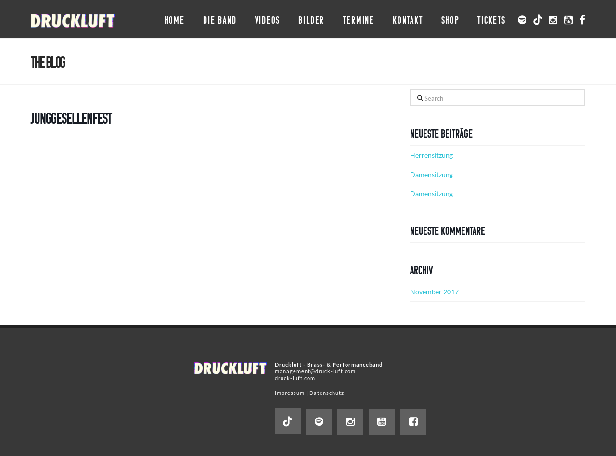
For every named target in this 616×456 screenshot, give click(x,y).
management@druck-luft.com (315, 371)
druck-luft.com (295, 378)
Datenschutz (326, 393)
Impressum (290, 393)
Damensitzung (431, 174)
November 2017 (434, 292)
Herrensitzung (431, 155)
